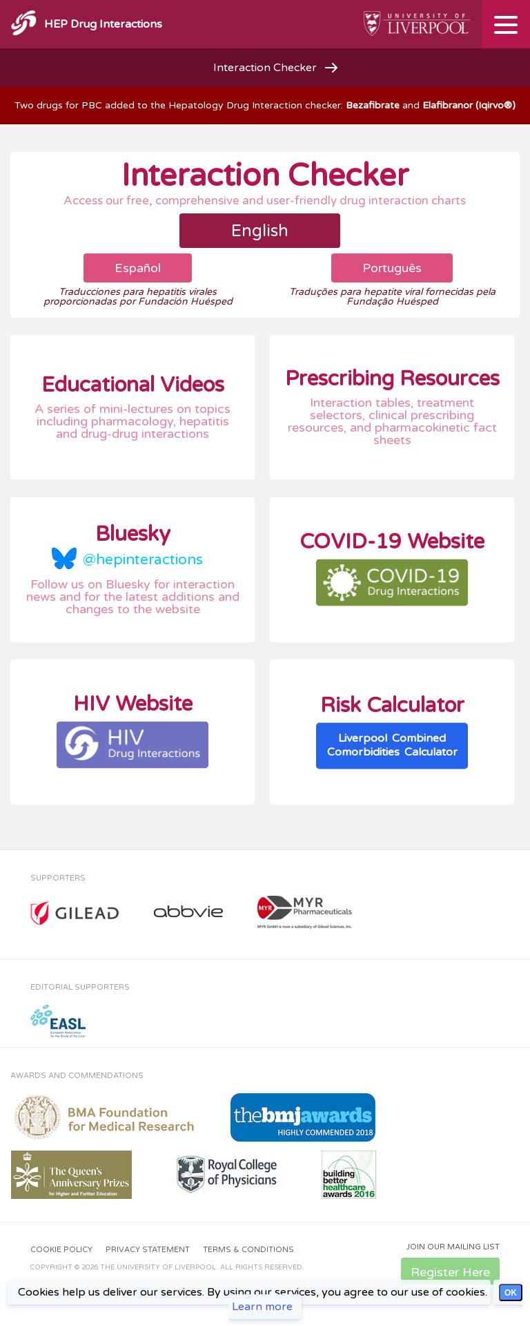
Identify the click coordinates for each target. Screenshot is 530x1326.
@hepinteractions (143, 559)
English (259, 231)
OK (510, 1293)
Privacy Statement (148, 1249)
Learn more (262, 1307)
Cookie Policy (61, 1249)
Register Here (450, 1272)
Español (138, 268)
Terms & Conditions (248, 1249)
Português (392, 268)
